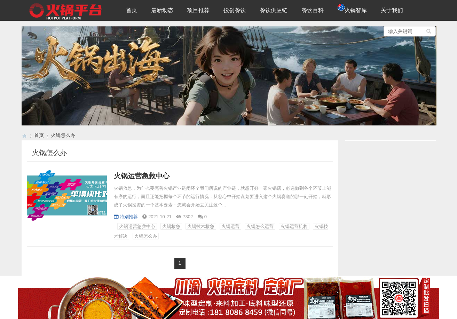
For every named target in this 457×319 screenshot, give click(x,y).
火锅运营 (230, 226)
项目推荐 (198, 10)
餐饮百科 (312, 10)
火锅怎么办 (145, 236)
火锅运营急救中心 (142, 176)
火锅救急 (171, 226)
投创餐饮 (234, 10)
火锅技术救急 (200, 226)
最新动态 (162, 10)
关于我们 (392, 10)
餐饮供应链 (273, 10)
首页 (131, 10)
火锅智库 (352, 8)
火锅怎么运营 (260, 226)
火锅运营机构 (294, 226)
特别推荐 (126, 216)
